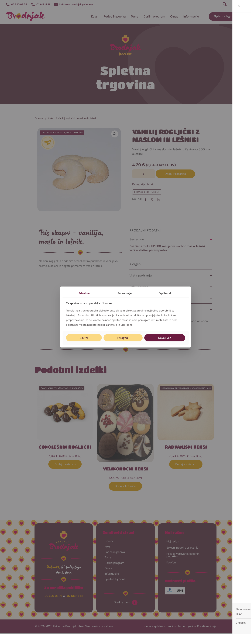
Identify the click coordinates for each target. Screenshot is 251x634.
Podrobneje (125, 293)
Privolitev (84, 293)
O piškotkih (165, 293)
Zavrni (84, 338)
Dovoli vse (164, 338)
